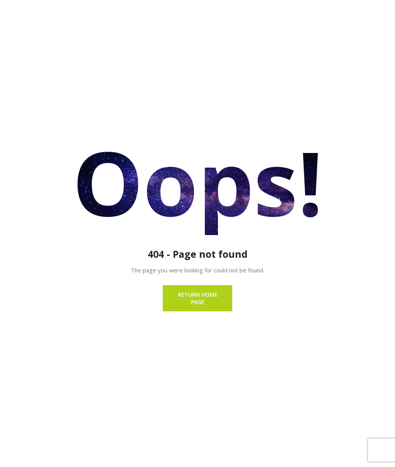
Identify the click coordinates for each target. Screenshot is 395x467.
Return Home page (198, 298)
